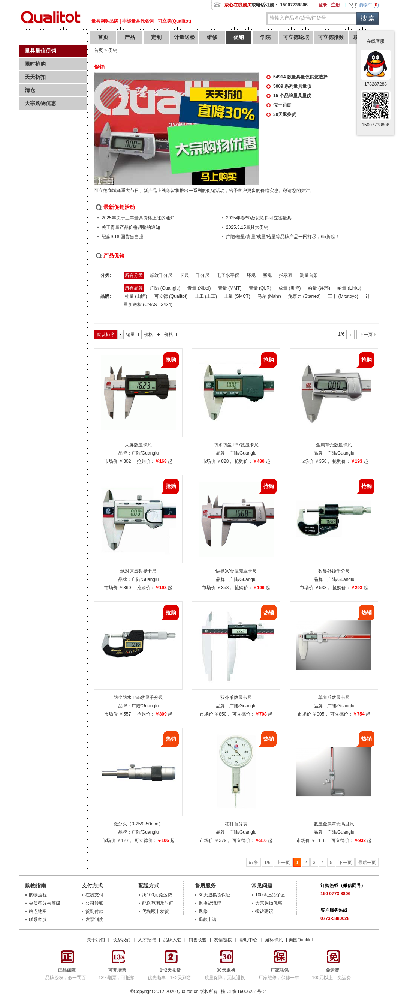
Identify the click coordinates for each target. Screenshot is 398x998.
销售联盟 (197, 939)
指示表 (285, 275)
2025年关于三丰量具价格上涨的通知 (138, 218)
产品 (129, 37)
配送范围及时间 (158, 903)
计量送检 (184, 37)
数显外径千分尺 (334, 571)
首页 (103, 37)
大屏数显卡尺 (138, 444)
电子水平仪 (228, 275)
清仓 (30, 90)
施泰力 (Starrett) (304, 296)
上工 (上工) (206, 296)
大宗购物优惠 (40, 103)
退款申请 (208, 919)
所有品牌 (134, 288)
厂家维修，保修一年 (279, 971)
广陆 (136, 453)
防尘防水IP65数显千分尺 (138, 697)
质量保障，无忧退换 (225, 971)
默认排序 (106, 334)
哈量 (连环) (319, 288)
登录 (322, 5)
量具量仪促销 (40, 51)
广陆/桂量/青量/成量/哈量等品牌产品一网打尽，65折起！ (283, 236)
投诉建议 (264, 911)
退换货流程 (210, 903)
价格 (148, 334)
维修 (212, 37)
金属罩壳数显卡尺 (334, 444)
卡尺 (184, 275)
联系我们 (121, 939)
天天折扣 (35, 77)
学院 (265, 37)
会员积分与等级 (44, 903)
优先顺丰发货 (155, 911)
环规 (251, 275)
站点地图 (38, 911)
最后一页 (367, 862)
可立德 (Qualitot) (171, 296)
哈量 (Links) (349, 288)
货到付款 (94, 911)
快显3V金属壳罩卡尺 (236, 571)
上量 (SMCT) (237, 296)
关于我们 (96, 939)
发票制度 (94, 919)
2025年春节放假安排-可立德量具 (259, 218)
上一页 (283, 862)
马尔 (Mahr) (269, 296)
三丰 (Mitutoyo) (343, 296)
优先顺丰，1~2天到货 (169, 971)
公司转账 (94, 903)
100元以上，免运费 (331, 971)
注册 (335, 5)
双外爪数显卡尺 (236, 697)
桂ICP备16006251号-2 (243, 991)
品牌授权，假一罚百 (65, 971)
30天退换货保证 (214, 894)
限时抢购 (35, 64)
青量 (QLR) (260, 288)
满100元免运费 (157, 894)
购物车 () (369, 5)
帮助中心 (248, 939)
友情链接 (223, 939)
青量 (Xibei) (199, 288)
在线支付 (94, 894)
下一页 (366, 334)
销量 (130, 334)
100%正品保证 (270, 894)
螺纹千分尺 (161, 275)
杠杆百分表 (236, 824)
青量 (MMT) (230, 288)
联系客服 (38, 919)
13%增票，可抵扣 (117, 971)
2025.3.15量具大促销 (247, 227)
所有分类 (134, 275)
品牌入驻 (172, 939)
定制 (156, 37)
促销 (238, 37)
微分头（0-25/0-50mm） (138, 824)
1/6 (267, 862)
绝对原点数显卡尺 (138, 571)
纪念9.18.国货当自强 (122, 236)
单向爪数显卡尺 (334, 697)
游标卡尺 (274, 939)
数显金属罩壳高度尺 (334, 824)
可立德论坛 (296, 37)
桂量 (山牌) (136, 296)
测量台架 (309, 275)
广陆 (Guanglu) (165, 288)
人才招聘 (147, 939)
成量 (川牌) (289, 288)
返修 (203, 911)
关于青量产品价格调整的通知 (131, 227)
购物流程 (38, 894)
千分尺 (202, 275)
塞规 (267, 275)
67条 (253, 862)
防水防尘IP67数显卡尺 (236, 444)
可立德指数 (331, 37)
